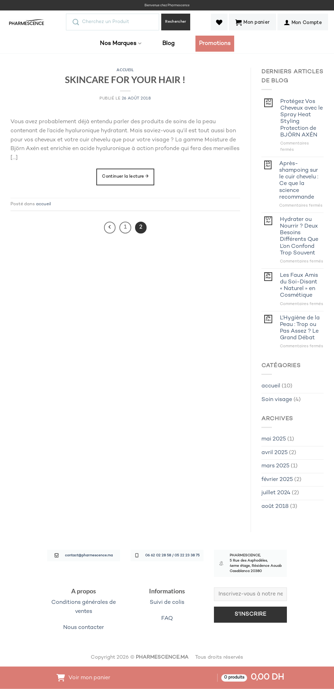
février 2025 (277, 480)
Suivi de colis (167, 603)
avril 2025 (274, 453)
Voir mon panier (89, 678)
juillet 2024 (275, 493)
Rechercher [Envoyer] (175, 22)
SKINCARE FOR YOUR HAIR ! (125, 79)
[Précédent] (110, 228)
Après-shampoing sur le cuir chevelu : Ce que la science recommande (298, 180)
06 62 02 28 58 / (160, 555)
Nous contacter (83, 628)
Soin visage (276, 400)
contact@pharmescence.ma (89, 555)
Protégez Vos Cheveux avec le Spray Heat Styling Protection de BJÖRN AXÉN (301, 118)
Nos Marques (120, 43)
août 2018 (275, 507)
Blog (168, 43)
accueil (125, 69)
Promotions (215, 43)
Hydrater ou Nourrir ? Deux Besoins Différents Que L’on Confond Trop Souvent (299, 236)
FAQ (167, 619)
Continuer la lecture (125, 176)
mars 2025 (275, 466)
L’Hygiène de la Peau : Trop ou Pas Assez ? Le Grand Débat (300, 328)
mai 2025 (273, 439)
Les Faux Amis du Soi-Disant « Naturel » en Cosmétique (299, 286)
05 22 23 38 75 (187, 555)
